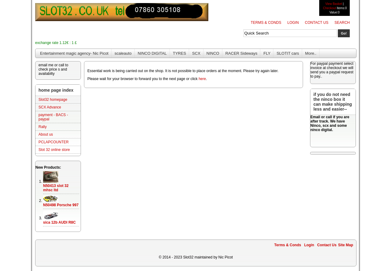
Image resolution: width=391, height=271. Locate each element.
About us (45, 134)
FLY (266, 53)
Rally (42, 127)
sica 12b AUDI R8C (59, 222)
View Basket (333, 3)
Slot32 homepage (52, 99)
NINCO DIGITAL (152, 53)
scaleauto (123, 53)
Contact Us (316, 22)
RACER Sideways (241, 53)
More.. (310, 53)
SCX (196, 53)
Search (342, 22)
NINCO (212, 53)
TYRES (179, 53)
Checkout (329, 8)
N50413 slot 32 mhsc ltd (55, 188)
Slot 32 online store (54, 150)
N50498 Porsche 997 (61, 205)
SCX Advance (49, 107)
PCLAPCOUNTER (53, 142)
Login (293, 22)
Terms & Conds (266, 22)
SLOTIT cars (287, 53)
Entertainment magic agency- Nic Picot (74, 53)
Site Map (345, 245)
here (202, 79)
